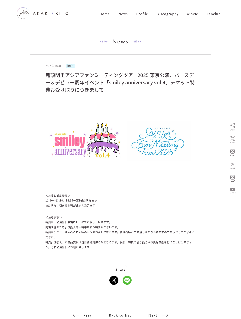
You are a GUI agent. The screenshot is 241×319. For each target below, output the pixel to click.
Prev (82, 315)
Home (104, 14)
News (123, 14)
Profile (142, 14)
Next (158, 315)
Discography (168, 14)
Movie (192, 14)
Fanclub (214, 14)
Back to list (120, 315)
